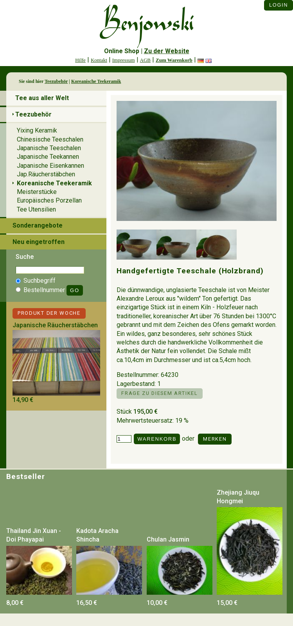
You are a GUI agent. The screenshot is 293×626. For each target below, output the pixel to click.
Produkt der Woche (49, 313)
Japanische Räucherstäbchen (55, 325)
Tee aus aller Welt (42, 98)
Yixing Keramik (37, 130)
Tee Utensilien (36, 209)
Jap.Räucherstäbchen (46, 174)
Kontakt (99, 60)
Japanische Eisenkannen (50, 165)
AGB (145, 60)
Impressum (123, 60)
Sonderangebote (38, 225)
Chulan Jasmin (168, 539)
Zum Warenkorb (174, 60)
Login (278, 5)
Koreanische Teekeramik (96, 81)
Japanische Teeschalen (49, 148)
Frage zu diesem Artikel (159, 393)
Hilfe (80, 60)
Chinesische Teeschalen (50, 139)
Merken (214, 439)
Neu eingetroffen (39, 242)
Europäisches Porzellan (49, 200)
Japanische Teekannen (48, 156)
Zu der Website (166, 51)
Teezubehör (56, 81)
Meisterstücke (37, 192)
